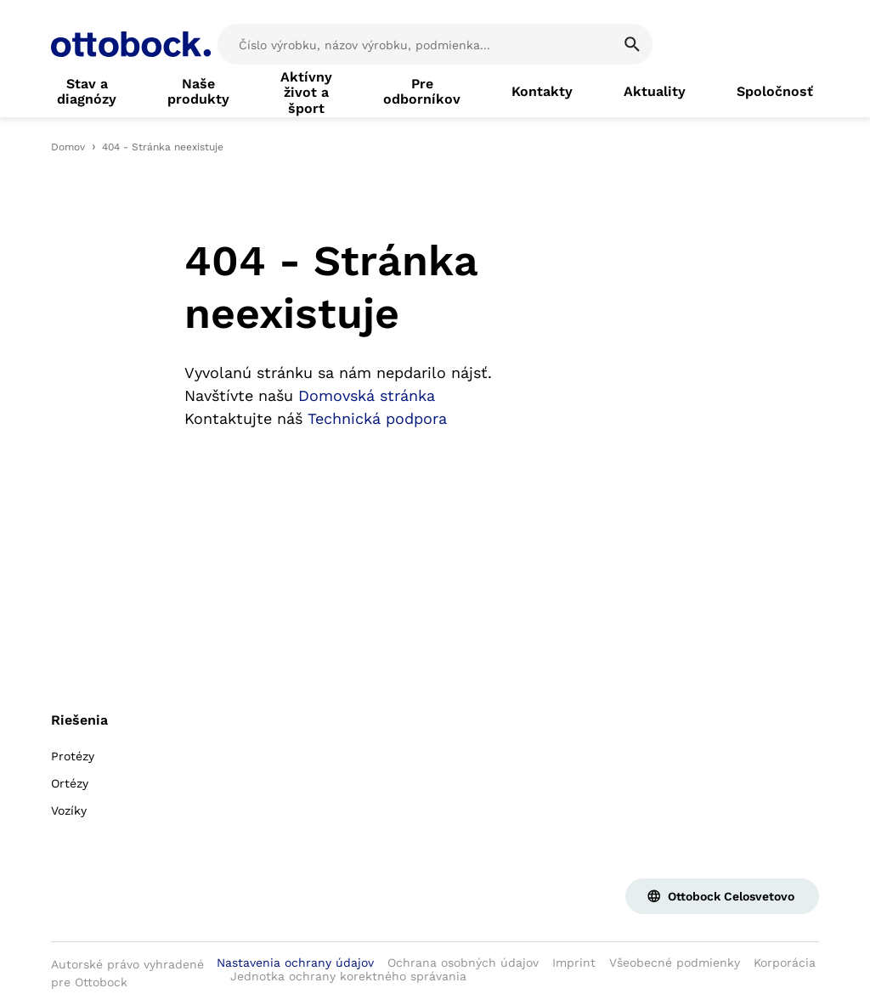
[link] (86, 91)
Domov (68, 147)
